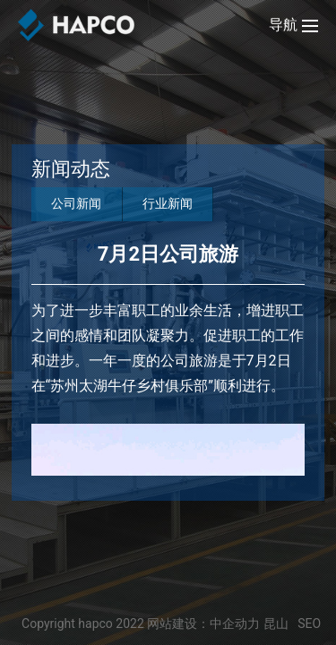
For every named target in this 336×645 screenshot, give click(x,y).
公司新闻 (76, 203)
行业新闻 (167, 203)
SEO (309, 623)
